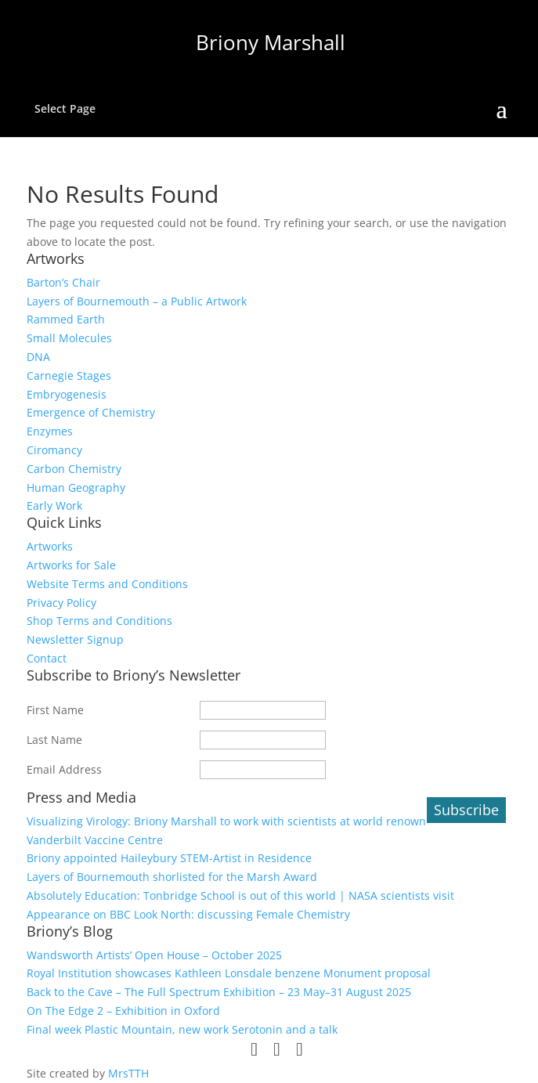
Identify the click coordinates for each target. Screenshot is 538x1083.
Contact (47, 658)
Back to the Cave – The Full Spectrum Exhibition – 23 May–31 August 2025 (219, 991)
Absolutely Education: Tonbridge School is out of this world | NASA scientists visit (240, 895)
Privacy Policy (61, 602)
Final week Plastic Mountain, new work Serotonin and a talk (182, 1029)
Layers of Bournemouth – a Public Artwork (137, 301)
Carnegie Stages (69, 375)
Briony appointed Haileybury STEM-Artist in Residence (169, 857)
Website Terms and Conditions (107, 583)
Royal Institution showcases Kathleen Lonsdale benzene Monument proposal (229, 973)
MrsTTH (128, 1073)
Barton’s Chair (63, 282)
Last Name (54, 739)
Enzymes (50, 431)
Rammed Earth (66, 319)
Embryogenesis (67, 394)
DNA (38, 356)
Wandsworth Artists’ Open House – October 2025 (154, 955)
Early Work (54, 505)
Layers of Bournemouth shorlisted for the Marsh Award (172, 876)
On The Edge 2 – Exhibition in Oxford (123, 1010)
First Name (55, 709)
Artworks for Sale (71, 565)
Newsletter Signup (75, 639)
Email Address (64, 769)
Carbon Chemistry (74, 468)
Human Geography (76, 487)
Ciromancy (54, 449)
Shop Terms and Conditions (99, 620)
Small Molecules (69, 337)
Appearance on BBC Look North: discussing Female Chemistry (188, 914)
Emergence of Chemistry (91, 412)
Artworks (50, 546)
